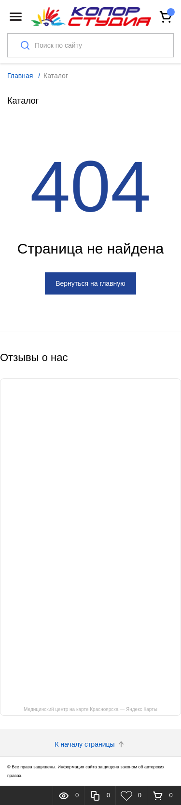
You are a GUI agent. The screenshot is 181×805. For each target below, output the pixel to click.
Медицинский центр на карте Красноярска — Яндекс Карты (90, 709)
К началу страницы (90, 744)
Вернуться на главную (90, 283)
